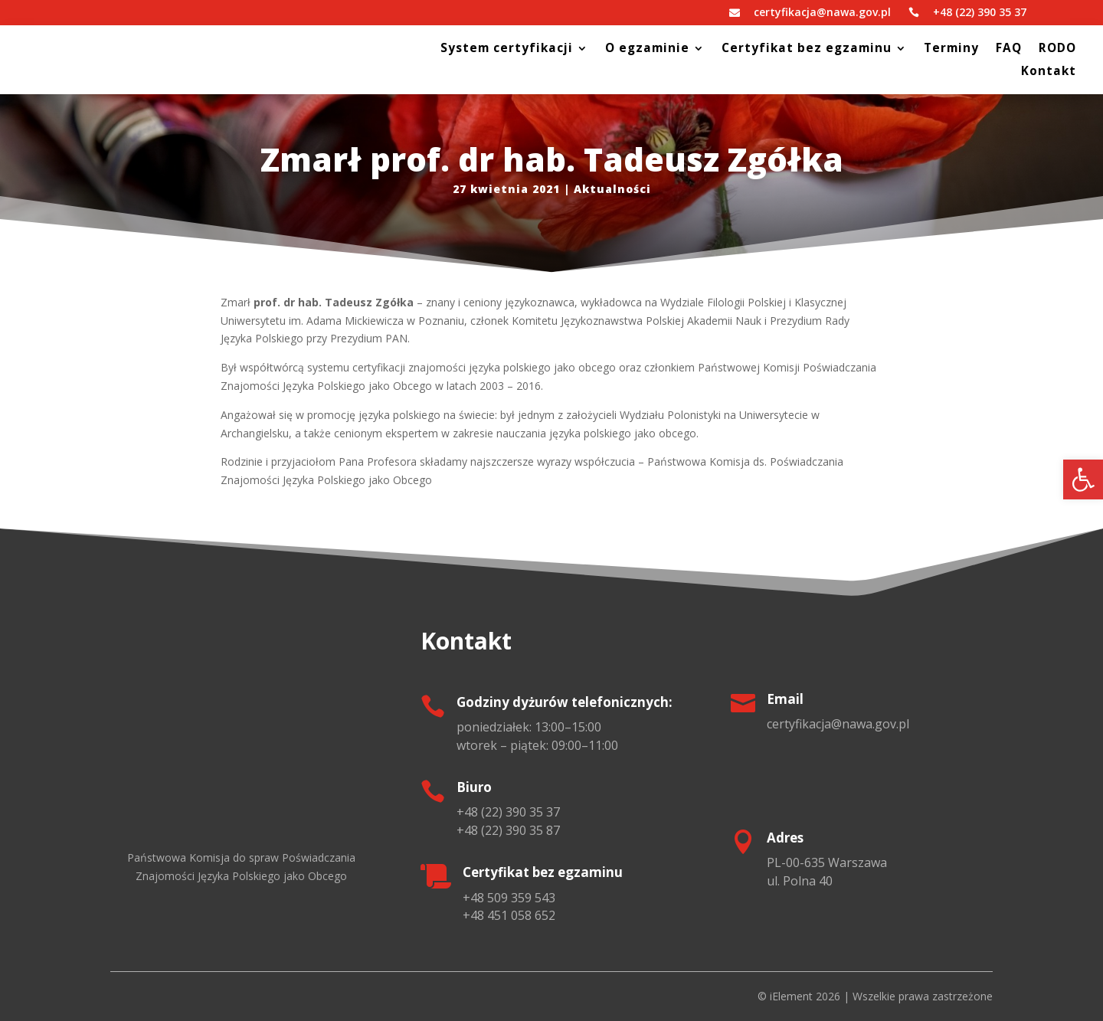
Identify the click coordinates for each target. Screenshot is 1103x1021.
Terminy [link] (951, 49)
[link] (1083, 479)
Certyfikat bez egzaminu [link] (807, 49)
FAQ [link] (1009, 49)
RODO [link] (1057, 49)
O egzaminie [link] (647, 49)
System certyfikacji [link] (506, 49)
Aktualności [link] (612, 189)
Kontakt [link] (1048, 72)
